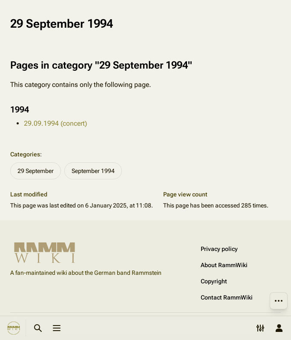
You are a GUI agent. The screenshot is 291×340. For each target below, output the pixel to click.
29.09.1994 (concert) (55, 123)
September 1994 (93, 170)
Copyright (214, 281)
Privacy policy (219, 248)
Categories (25, 154)
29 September (35, 170)
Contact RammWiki (227, 297)
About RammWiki (224, 265)
